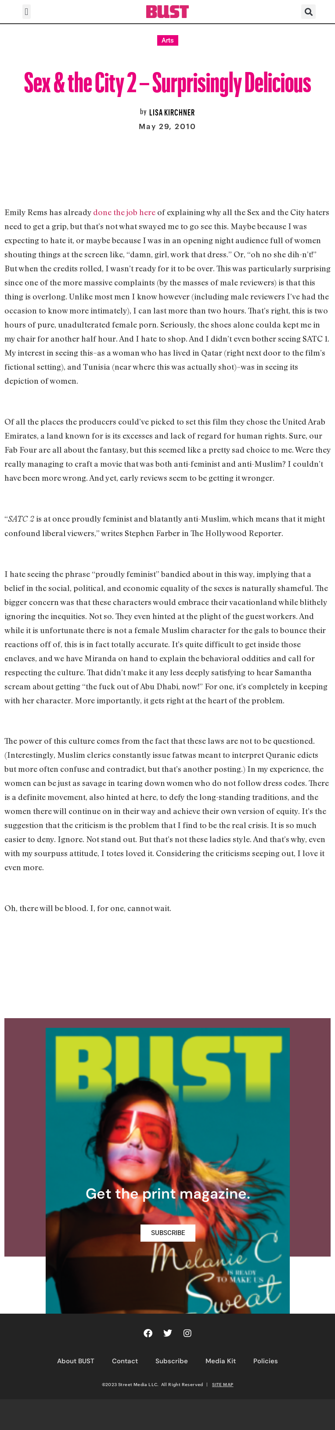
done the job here (124, 212)
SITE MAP (222, 1384)
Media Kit (220, 1361)
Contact (125, 1361)
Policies (265, 1361)
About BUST (75, 1361)
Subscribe (171, 1361)
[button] (26, 11)
